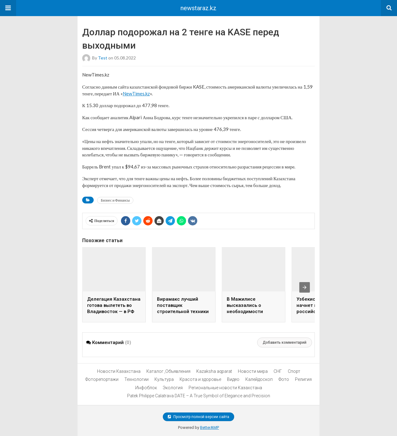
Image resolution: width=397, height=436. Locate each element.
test (102, 57)
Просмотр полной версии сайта (198, 417)
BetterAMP (209, 427)
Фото (284, 379)
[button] (8, 8)
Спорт (294, 371)
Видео (233, 379)
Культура (164, 379)
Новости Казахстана (119, 371)
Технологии (136, 379)
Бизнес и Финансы (115, 200)
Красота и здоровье (200, 379)
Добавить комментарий (284, 342)
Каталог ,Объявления (168, 371)
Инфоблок (146, 387)
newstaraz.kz (198, 8)
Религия (303, 379)
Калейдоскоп (259, 379)
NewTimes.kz (136, 93)
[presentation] (304, 287)
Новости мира (253, 371)
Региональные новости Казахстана (225, 387)
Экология (173, 387)
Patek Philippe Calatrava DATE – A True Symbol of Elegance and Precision (198, 395)
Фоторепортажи (101, 379)
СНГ (278, 371)
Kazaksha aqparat (214, 371)
